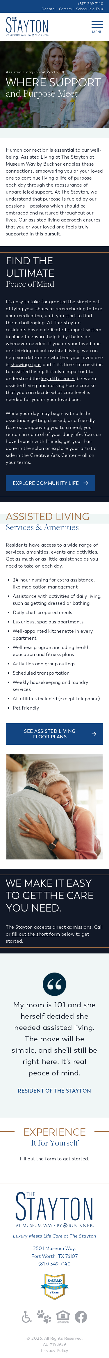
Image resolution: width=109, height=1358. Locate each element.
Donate (48, 9)
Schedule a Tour (89, 9)
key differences (58, 378)
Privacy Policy (54, 1350)
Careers (65, 9)
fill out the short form (36, 934)
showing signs (26, 364)
